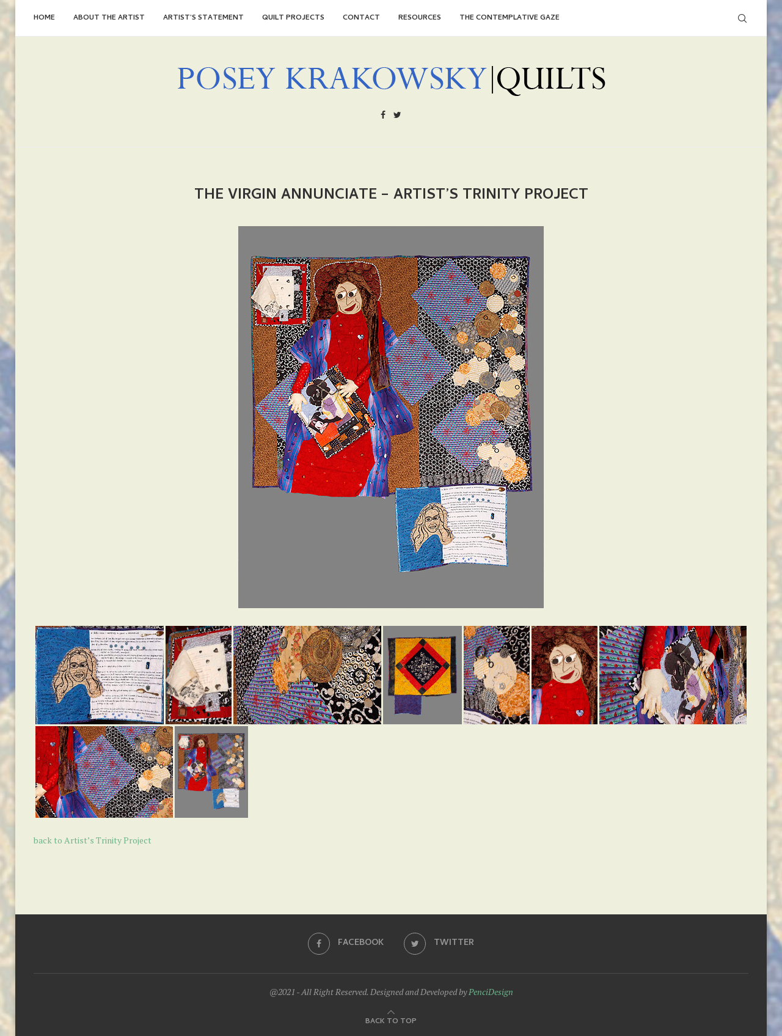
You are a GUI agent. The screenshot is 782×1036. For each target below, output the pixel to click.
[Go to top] (391, 1020)
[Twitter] (397, 116)
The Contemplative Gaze (509, 18)
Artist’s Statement (203, 18)
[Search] (742, 18)
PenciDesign (491, 991)
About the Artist (109, 18)
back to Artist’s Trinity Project (93, 840)
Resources (419, 18)
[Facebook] (383, 116)
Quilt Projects (293, 18)
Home (44, 18)
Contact (361, 18)
